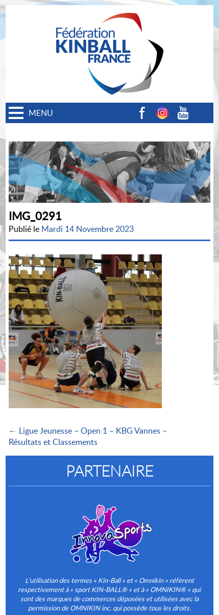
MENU (41, 113)
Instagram (162, 113)
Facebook (142, 113)
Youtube (183, 113)
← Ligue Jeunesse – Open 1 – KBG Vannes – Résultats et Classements (88, 436)
